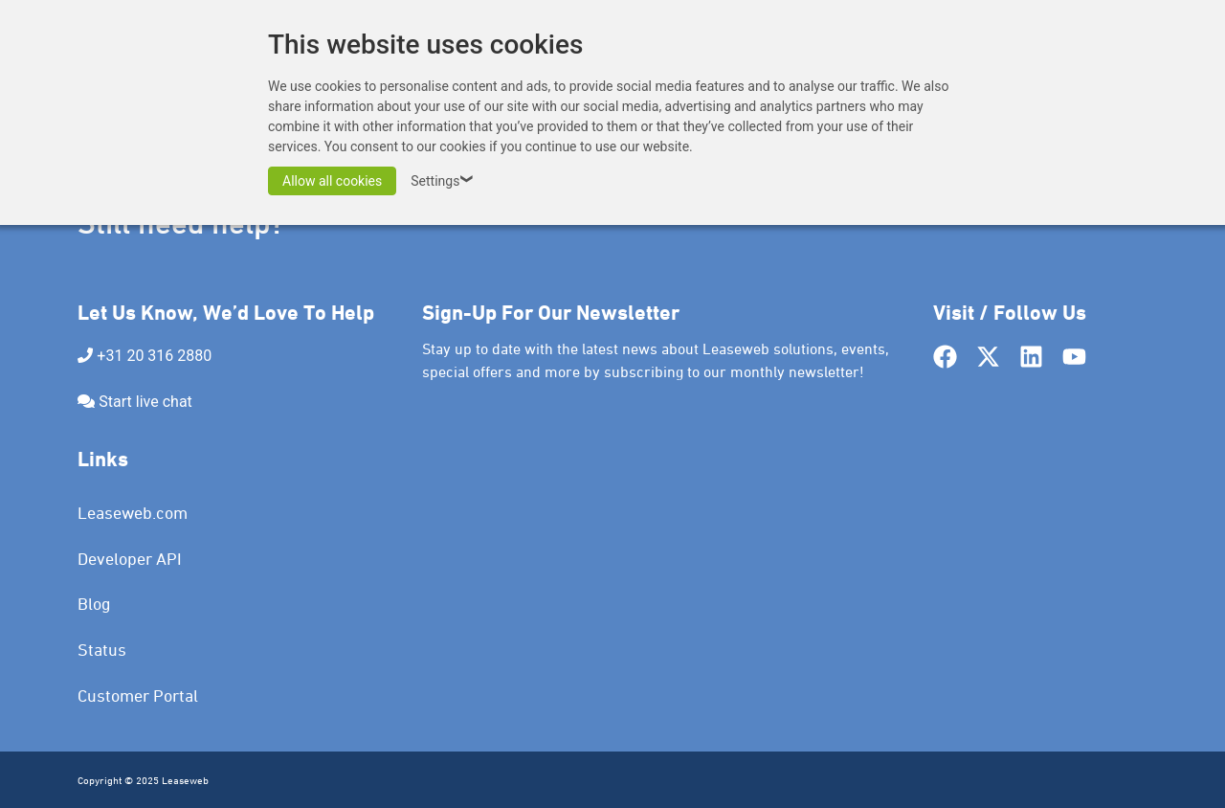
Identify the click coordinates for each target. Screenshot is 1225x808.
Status (102, 650)
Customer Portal (138, 695)
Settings (445, 181)
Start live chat (145, 402)
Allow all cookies (332, 181)
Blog (94, 604)
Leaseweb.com (133, 513)
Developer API (130, 559)
